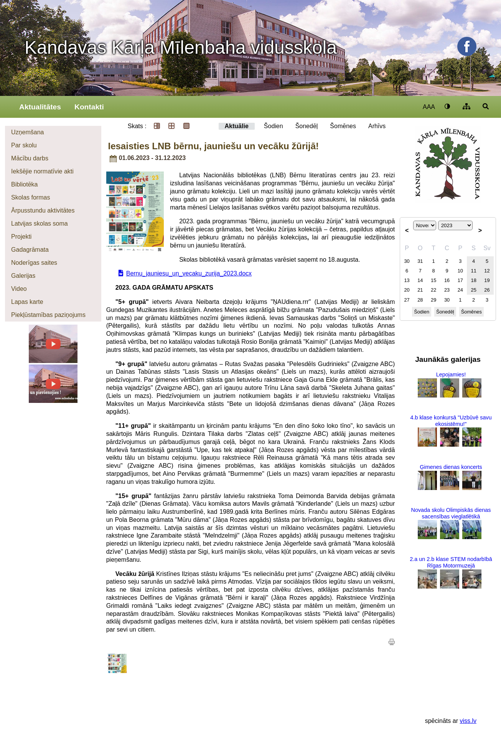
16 (447, 280)
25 (473, 290)
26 (486, 290)
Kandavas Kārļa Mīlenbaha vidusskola (181, 47)
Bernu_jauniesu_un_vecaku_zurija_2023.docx (189, 273)
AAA (429, 107)
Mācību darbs (29, 158)
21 (420, 290)
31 (420, 261)
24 (460, 290)
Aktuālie (237, 126)
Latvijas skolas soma (39, 223)
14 (420, 280)
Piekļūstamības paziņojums (48, 315)
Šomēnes (343, 126)
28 (420, 300)
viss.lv (468, 721)
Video (19, 288)
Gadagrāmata (30, 249)
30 (406, 261)
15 (433, 280)
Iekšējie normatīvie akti (42, 171)
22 (433, 290)
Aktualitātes (40, 107)
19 (486, 280)
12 (486, 271)
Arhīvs (377, 126)
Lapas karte (27, 302)
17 (460, 280)
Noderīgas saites (34, 262)
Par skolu (24, 145)
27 (406, 300)
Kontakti (89, 107)
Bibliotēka (24, 184)
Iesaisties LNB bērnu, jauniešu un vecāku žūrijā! (213, 146)
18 (473, 280)
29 (433, 300)
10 (460, 271)
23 (447, 290)
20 (406, 290)
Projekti (21, 236)
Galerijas (23, 275)
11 (473, 271)
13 (406, 280)
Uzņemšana (27, 132)
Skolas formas (30, 197)
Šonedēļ (306, 126)
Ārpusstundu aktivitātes (42, 210)
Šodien (273, 126)
